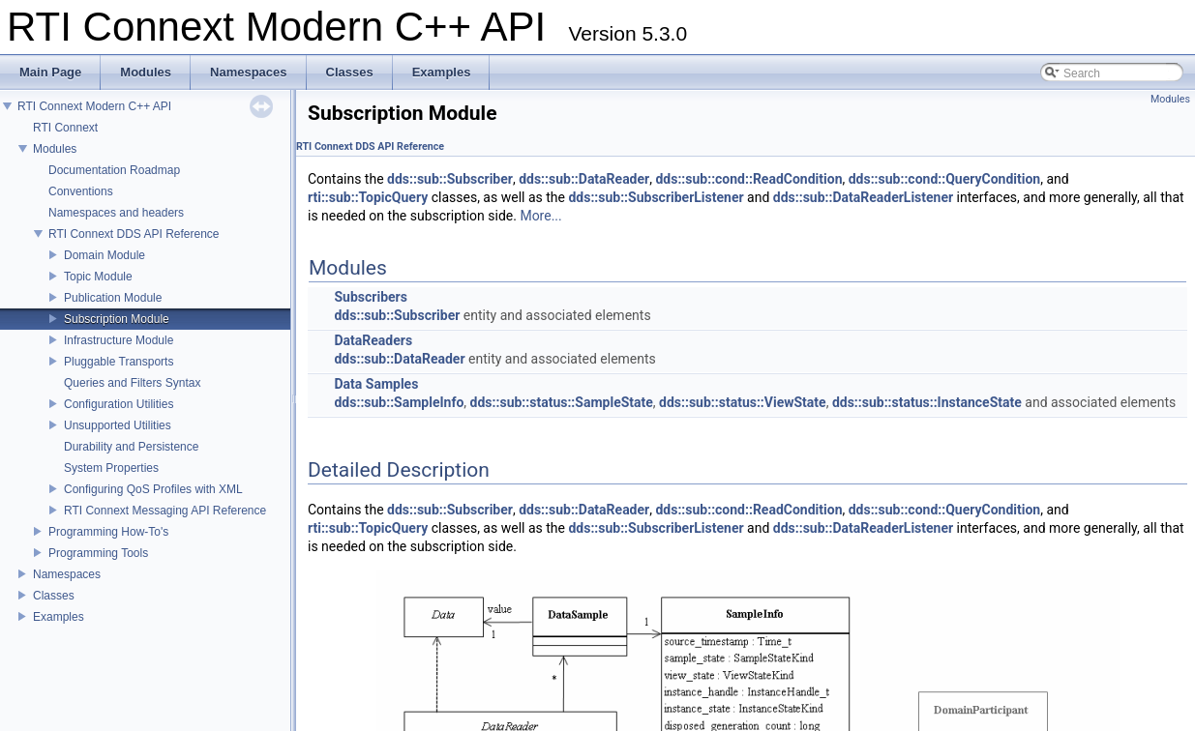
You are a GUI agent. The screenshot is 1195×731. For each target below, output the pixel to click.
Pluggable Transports (118, 361)
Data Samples (376, 384)
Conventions (80, 191)
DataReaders (373, 340)
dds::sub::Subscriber (450, 179)
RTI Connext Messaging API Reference (165, 510)
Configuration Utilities (118, 404)
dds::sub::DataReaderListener (863, 197)
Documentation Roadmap (114, 170)
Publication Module (113, 298)
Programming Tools (98, 553)
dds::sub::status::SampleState (561, 402)
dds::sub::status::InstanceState (927, 402)
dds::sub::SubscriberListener (655, 197)
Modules (54, 149)
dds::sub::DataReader (584, 179)
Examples (58, 617)
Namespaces (67, 574)
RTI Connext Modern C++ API (94, 106)
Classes (54, 595)
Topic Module (98, 276)
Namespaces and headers (116, 212)
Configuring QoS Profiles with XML (153, 489)
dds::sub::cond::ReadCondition (748, 179)
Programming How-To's (108, 532)
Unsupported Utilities (117, 425)
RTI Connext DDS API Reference (134, 234)
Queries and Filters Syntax (132, 383)
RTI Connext (65, 127)
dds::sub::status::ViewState (742, 402)
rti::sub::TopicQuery (368, 197)
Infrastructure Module (118, 340)
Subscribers (370, 297)
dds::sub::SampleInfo (398, 402)
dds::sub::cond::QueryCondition (945, 179)
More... (540, 215)
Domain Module (104, 255)
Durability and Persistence (131, 446)
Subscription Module (116, 319)
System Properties (111, 468)
